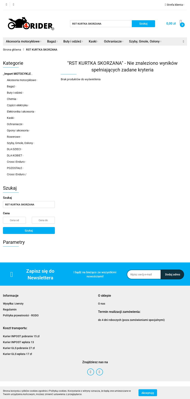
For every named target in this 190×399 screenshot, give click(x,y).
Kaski (93, 41)
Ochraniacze (113, 41)
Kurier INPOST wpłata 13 (18, 342)
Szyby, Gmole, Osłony (145, 41)
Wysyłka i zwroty (13, 303)
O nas (101, 303)
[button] (11, 296)
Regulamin (10, 309)
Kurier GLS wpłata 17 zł (17, 354)
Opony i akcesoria (18, 130)
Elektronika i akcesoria (21, 111)
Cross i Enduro (16, 161)
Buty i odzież (73, 41)
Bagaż (52, 41)
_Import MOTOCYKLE (17, 74)
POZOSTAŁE (15, 168)
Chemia (12, 99)
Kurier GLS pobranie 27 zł (19, 348)
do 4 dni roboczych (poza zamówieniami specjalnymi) (131, 319)
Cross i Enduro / (16, 174)
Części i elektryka (18, 105)
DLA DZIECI (14, 149)
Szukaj (29, 230)
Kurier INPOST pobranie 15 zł (21, 336)
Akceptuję (147, 392)
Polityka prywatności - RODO (21, 315)
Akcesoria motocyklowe (23, 41)
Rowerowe (14, 136)
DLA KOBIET (15, 155)
